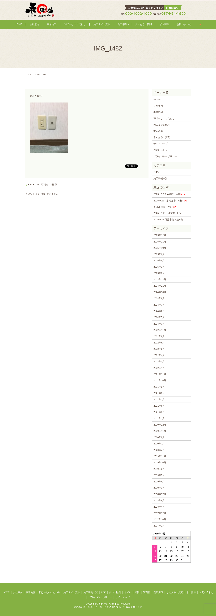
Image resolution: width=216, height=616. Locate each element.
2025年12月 (159, 235)
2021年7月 (159, 399)
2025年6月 (159, 254)
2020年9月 (159, 437)
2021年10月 (159, 380)
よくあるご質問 (135, 24)
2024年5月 (159, 317)
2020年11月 (159, 431)
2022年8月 (159, 336)
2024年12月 (159, 279)
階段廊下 (158, 592)
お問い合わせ (167, 24)
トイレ (127, 592)
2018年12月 (159, 494)
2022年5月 (159, 349)
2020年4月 (159, 450)
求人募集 (152, 24)
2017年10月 (159, 519)
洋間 (137, 592)
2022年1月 (159, 368)
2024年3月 (159, 323)
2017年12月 (159, 513)
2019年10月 (159, 462)
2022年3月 (159, 361)
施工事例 (117, 24)
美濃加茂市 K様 (164, 207)
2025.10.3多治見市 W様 (169, 194)
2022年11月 (159, 330)
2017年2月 (159, 525)
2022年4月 (159, 355)
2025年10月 (159, 248)
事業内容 (59, 24)
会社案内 (47, 24)
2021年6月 (159, 405)
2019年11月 (159, 456)
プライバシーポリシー (165, 156)
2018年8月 (159, 500)
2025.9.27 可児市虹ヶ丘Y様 (168, 219)
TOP (29, 74)
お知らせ (158, 172)
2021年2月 (159, 418)
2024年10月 (159, 292)
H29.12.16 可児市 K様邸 (43, 184)
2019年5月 (159, 475)
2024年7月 (159, 304)
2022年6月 (159, 342)
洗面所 (146, 592)
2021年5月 (159, 412)
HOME (35, 24)
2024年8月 (159, 298)
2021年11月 (159, 374)
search (180, 24)
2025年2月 (159, 273)
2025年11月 (159, 241)
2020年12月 (159, 424)
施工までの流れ (100, 24)
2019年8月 (159, 469)
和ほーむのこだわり (78, 24)
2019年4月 (159, 481)
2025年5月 (159, 260)
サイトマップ (160, 143)
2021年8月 (159, 393)
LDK (103, 592)
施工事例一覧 (160, 178)
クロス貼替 (115, 592)
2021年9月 (159, 387)
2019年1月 (159, 487)
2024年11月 (159, 285)
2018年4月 (159, 506)
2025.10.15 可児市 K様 (167, 213)
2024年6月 (159, 311)
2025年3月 (159, 266)
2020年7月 (159, 443)
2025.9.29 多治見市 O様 (170, 200)
